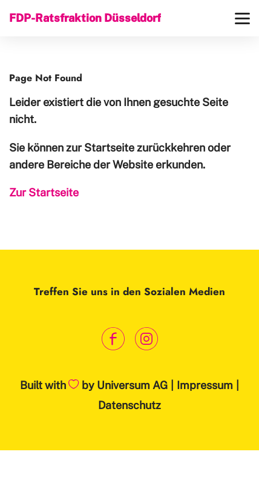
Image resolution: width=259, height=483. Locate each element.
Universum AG (132, 385)
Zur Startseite (44, 192)
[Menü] (242, 18)
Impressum (205, 385)
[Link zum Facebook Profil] (112, 339)
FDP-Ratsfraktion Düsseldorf (85, 18)
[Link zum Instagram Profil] (146, 339)
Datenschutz (129, 405)
